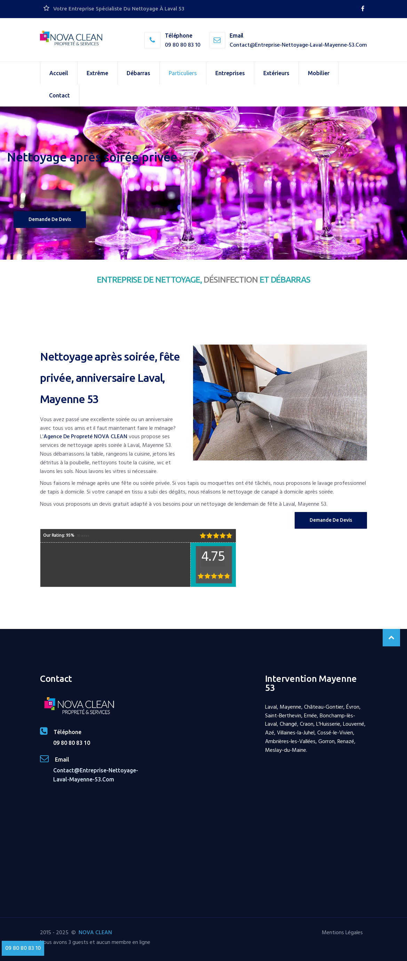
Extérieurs (276, 73)
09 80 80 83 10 (182, 44)
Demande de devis (50, 219)
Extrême (97, 73)
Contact (59, 95)
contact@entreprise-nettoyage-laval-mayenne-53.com (298, 44)
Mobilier (318, 73)
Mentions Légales (342, 932)
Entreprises (230, 73)
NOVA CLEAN (95, 932)
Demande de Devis (331, 520)
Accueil (58, 73)
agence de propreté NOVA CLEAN (85, 436)
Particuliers (183, 73)
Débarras (138, 73)
